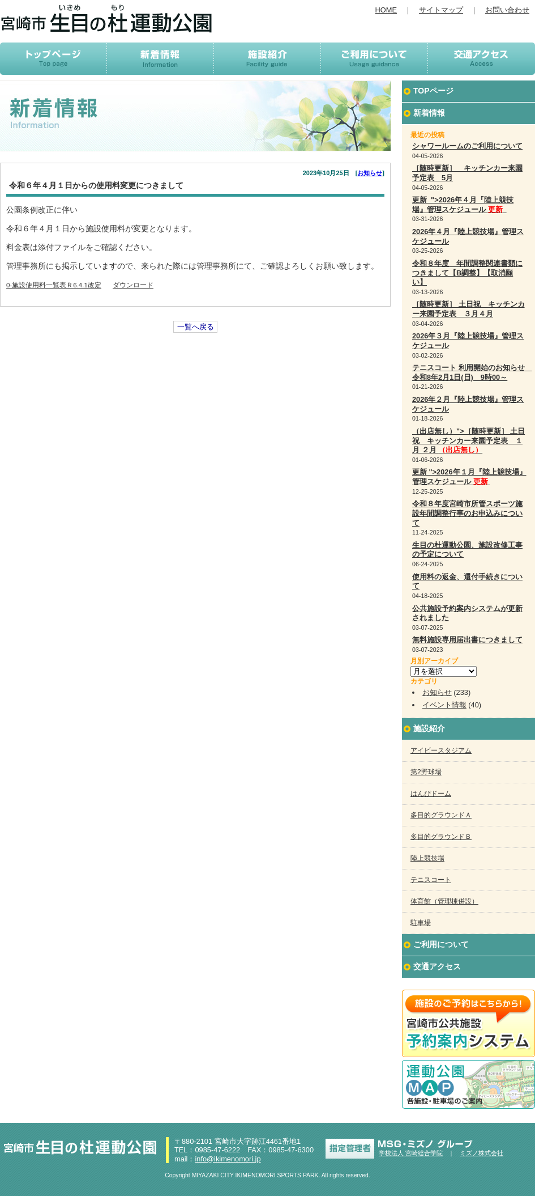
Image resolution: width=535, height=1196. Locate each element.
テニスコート (430, 880)
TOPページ (433, 90)
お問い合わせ (507, 10)
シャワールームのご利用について (467, 146)
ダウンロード (133, 285)
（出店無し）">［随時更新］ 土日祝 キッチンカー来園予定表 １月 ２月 (468, 440)
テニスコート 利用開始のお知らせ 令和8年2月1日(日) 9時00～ (472, 372)
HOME (386, 10)
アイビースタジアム (441, 750)
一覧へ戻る (195, 327)
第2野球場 (426, 772)
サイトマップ (441, 10)
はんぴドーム (430, 794)
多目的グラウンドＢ (441, 837)
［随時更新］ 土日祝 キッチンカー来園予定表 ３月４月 (468, 309)
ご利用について (441, 944)
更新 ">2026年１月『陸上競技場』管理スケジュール (469, 477)
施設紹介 (429, 728)
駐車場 (420, 923)
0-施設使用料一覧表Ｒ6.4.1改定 (53, 285)
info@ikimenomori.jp (227, 1159)
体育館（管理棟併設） (444, 901)
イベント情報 (444, 705)
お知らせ (369, 172)
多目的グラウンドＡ (441, 815)
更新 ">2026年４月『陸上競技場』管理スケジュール (462, 205)
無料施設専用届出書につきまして (467, 639)
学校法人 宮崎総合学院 (411, 1153)
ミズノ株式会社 (481, 1153)
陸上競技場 (427, 858)
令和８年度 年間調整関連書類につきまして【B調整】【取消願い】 (467, 272)
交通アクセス (437, 966)
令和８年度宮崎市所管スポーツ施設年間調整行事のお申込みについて (467, 513)
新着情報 (429, 112)
